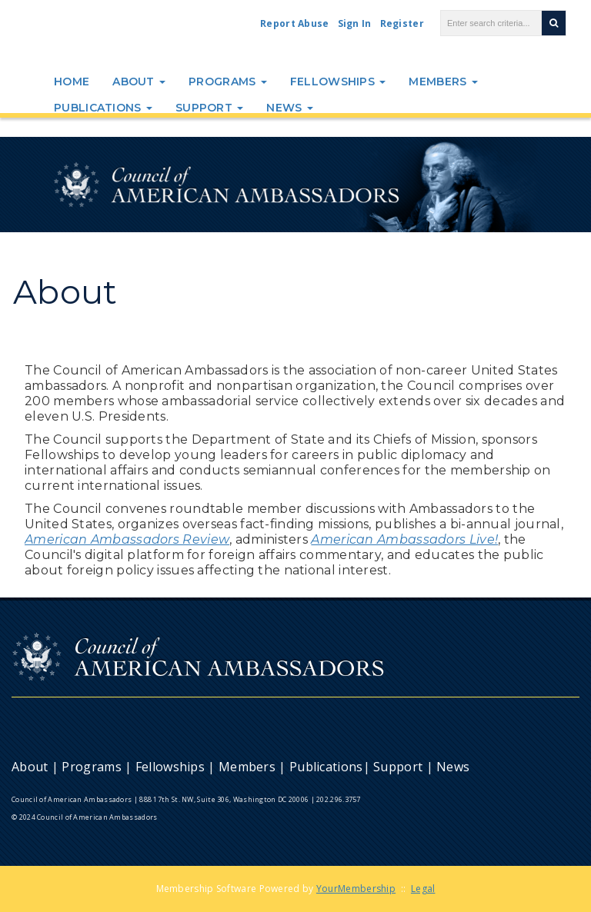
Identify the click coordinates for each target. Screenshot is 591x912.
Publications (103, 108)
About (138, 81)
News (289, 108)
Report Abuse (294, 23)
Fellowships (338, 81)
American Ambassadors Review (127, 539)
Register (402, 23)
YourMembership (356, 888)
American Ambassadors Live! (404, 539)
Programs (228, 81)
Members (443, 81)
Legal (423, 888)
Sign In (355, 23)
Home (71, 81)
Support (209, 108)
